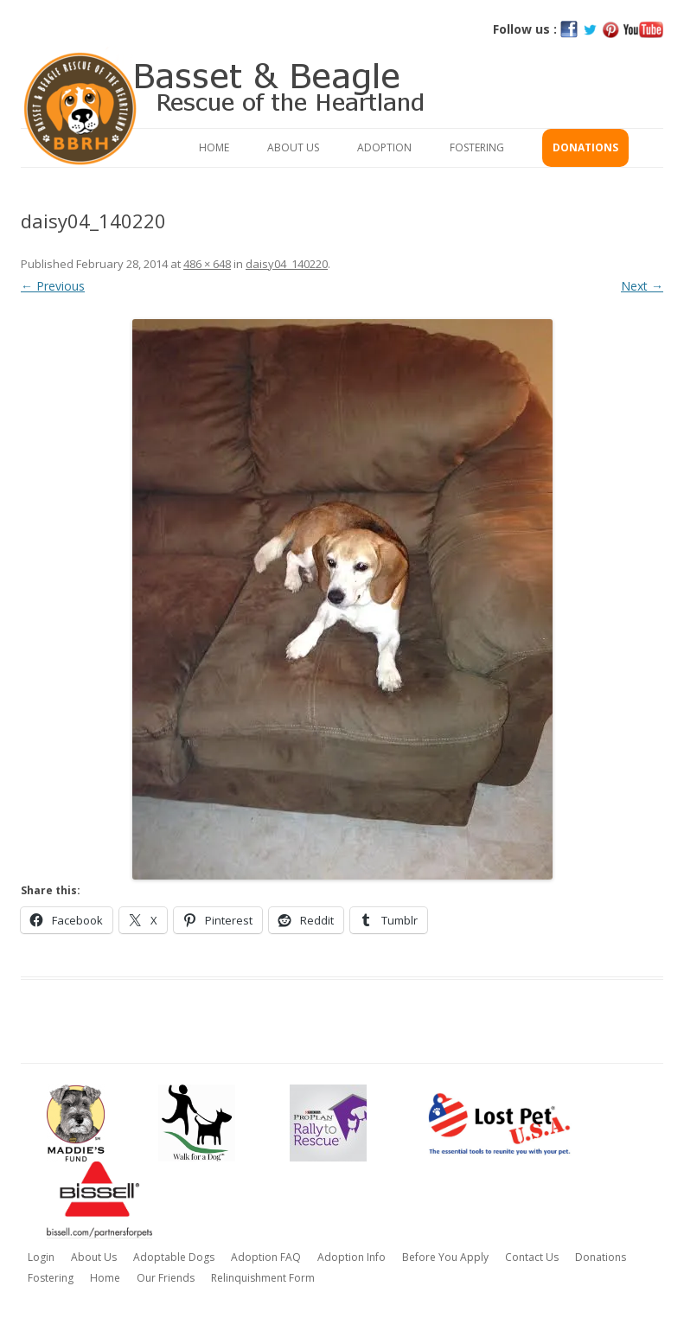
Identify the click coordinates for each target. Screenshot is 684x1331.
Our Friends (166, 1277)
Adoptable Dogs (173, 1257)
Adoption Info (351, 1257)
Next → (642, 286)
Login (41, 1257)
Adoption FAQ (266, 1257)
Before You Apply (445, 1257)
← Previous (53, 286)
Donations (585, 147)
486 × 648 (207, 264)
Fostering (477, 147)
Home (214, 147)
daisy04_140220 (287, 264)
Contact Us (532, 1257)
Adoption (384, 147)
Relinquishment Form (263, 1277)
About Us (293, 147)
